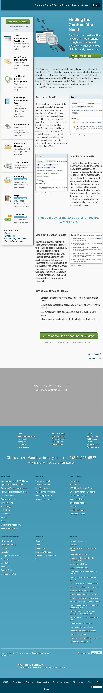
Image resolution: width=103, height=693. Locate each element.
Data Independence (43, 495)
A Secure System (42, 484)
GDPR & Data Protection (45, 492)
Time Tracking (7, 503)
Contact (73, 545)
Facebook (8, 655)
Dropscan (5, 559)
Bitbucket (5, 552)
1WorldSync (75, 481)
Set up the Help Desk (79, 564)
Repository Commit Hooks (80, 642)
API (47, 689)
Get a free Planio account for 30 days (68, 335)
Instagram (42, 653)
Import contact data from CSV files (84, 598)
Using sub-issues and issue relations (85, 638)
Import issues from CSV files (81, 591)
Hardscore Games (77, 514)
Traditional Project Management (14, 488)
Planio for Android (8, 545)
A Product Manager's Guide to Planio (85, 601)
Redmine (29, 682)
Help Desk (5, 510)
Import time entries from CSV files (83, 594)
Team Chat (5, 514)
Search (8, 233)
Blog (37, 559)
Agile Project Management (12, 484)
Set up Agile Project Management (84, 583)
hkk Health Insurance (78, 510)
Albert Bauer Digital (78, 495)
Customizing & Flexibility (15, 238)
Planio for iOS (6, 541)
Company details (43, 682)
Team (37, 545)
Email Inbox (10, 236)
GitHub (4, 548)
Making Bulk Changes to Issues (83, 630)
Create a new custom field (81, 623)
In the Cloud (40, 548)
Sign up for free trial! (17, 21)
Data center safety (43, 481)
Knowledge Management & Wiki (14, 492)
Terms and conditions (61, 682)
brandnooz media (77, 503)
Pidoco (73, 506)
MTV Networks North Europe (82, 488)
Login (96, 5)
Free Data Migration (43, 552)
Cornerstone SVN (8, 574)
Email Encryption (42, 488)
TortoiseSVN (6, 570)
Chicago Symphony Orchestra (82, 492)
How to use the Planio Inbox (81, 627)
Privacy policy (78, 682)
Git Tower (5, 563)
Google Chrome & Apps (11, 555)
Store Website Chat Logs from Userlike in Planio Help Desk (82, 612)
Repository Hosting (9, 499)
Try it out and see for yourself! (81, 56)
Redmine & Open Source (45, 555)
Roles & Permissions (14, 241)
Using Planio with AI (78, 634)
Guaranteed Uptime (43, 499)
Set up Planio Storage (79, 568)
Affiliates (90, 682)
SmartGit (4, 566)
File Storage (6, 506)
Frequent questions (78, 541)
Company (39, 541)
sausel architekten (77, 499)
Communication (7, 495)
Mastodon (33, 653)
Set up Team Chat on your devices (84, 587)
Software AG (75, 484)
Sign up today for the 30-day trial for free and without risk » (69, 220)
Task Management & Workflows (14, 481)
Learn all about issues (79, 554)
